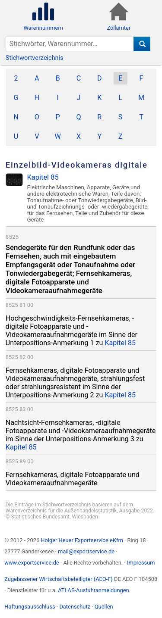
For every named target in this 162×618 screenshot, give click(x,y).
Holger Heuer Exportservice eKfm (82, 540)
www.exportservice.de (31, 562)
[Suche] (141, 44)
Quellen (104, 606)
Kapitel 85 (120, 343)
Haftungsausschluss (29, 606)
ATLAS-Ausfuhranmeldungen (93, 590)
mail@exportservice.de (86, 551)
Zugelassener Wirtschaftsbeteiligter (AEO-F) (58, 579)
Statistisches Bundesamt (40, 517)
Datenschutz (74, 606)
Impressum (141, 562)
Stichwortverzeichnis (35, 58)
